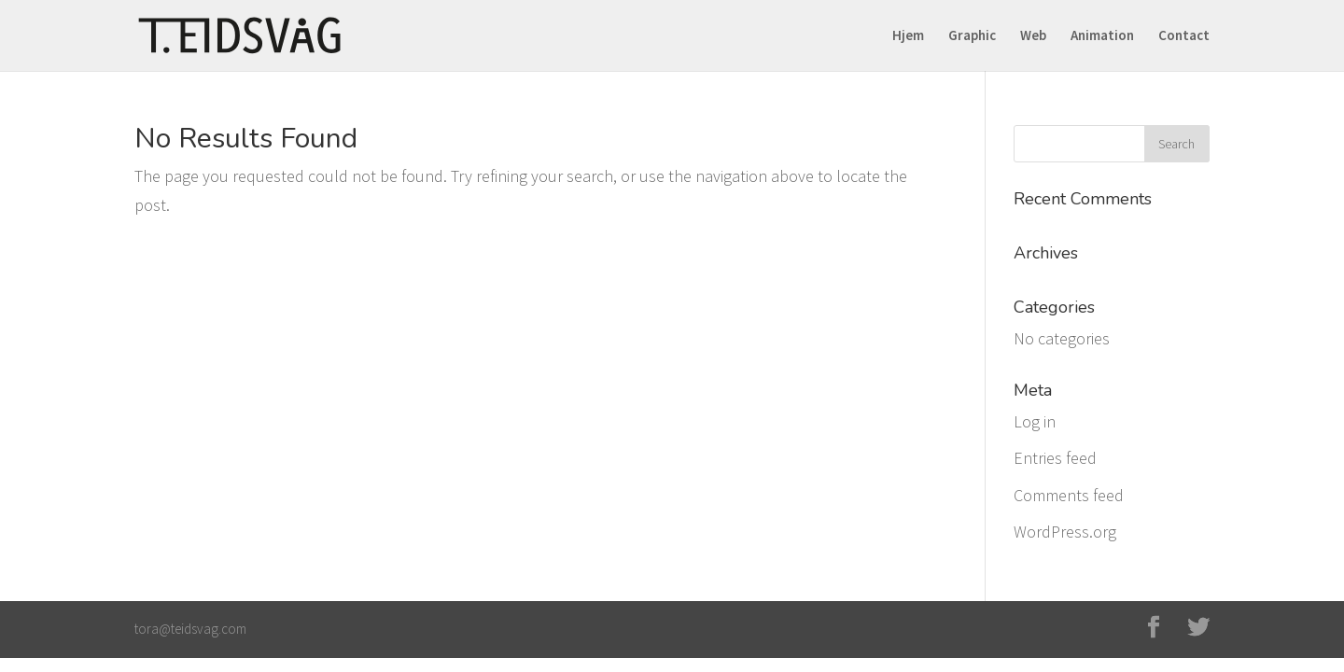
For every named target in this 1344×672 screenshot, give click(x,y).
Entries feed (1055, 458)
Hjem (908, 36)
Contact (1184, 36)
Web (1033, 36)
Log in (1035, 421)
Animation (1102, 36)
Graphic (972, 36)
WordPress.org (1065, 531)
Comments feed (1069, 495)
